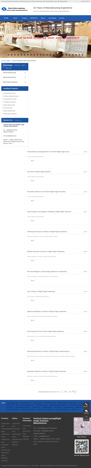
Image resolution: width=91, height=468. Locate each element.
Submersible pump (68, 407)
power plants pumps (9, 105)
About (15, 18)
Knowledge (52, 18)
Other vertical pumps (9, 111)
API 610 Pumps (8, 108)
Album (43, 18)
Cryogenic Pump (80, 407)
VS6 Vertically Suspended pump (25, 405)
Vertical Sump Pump (9, 77)
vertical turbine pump (9, 72)
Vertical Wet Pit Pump (50, 403)
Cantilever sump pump (41, 405)
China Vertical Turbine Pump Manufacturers (65, 465)
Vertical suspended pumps (11, 96)
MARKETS (33, 18)
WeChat (88, 1)
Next (65, 391)
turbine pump (75, 409)
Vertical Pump (58, 407)
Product (24, 18)
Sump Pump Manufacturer (62, 409)
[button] (8, 54)
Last (70, 391)
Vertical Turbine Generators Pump (67, 403)
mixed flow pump (38, 403)
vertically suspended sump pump (58, 405)
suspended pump (47, 407)
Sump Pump (9, 407)
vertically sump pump (10, 102)
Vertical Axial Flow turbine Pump (78, 405)
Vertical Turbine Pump (12, 403)
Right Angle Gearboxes (29, 60)
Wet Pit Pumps (37, 407)
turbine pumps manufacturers (23, 407)
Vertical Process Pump (12, 409)
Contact (61, 18)
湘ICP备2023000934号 (46, 465)
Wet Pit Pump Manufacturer (28, 409)
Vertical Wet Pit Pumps (10, 99)
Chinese (83, 1)
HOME (6, 18)
